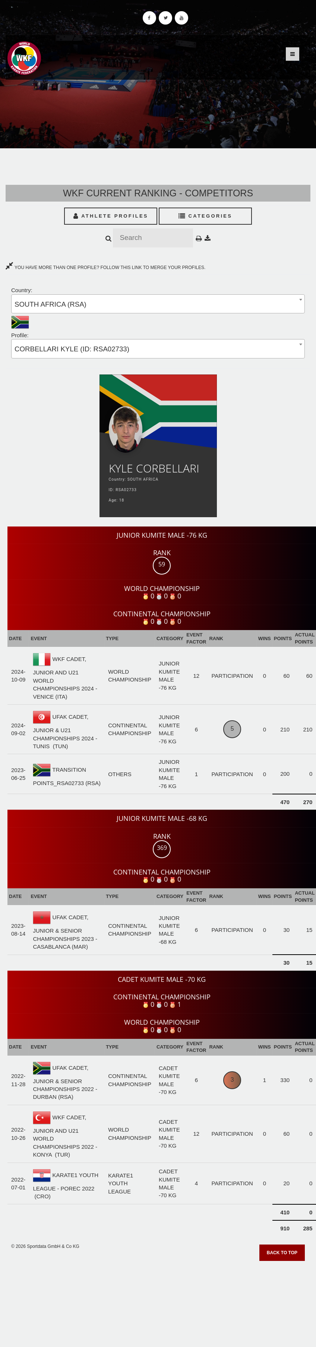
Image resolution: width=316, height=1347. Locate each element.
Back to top (282, 1252)
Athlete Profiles (110, 216)
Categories (205, 216)
